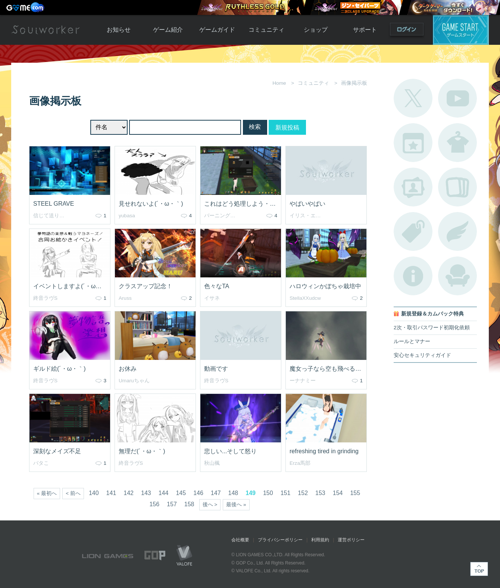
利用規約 (320, 539)
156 (154, 504)
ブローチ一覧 (457, 231)
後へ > (210, 504)
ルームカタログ (457, 275)
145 (181, 493)
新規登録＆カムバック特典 (432, 314)
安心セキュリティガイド (422, 355)
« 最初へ (47, 493)
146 (198, 493)
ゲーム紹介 (168, 30)
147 (216, 493)
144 (164, 493)
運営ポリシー (351, 539)
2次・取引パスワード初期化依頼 (432, 327)
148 (233, 493)
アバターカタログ (457, 142)
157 (172, 504)
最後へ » (236, 504)
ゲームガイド (217, 30)
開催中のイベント (413, 142)
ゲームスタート (461, 30)
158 (189, 504)
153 (320, 493)
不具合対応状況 (413, 275)
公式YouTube (457, 98)
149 (251, 493)
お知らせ (119, 30)
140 (94, 493)
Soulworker (45, 30)
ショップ (316, 30)
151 (286, 493)
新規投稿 (287, 127)
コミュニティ (266, 30)
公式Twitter (413, 98)
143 (146, 493)
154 (338, 493)
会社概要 (240, 539)
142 (129, 493)
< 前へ (73, 493)
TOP (479, 569)
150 (268, 493)
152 (303, 493)
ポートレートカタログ (413, 187)
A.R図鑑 (457, 187)
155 (355, 493)
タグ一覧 (413, 231)
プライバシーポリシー (280, 539)
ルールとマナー (412, 341)
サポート (365, 30)
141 (111, 493)
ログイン (406, 30)
